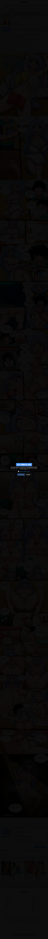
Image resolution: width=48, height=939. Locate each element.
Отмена (28, 474)
